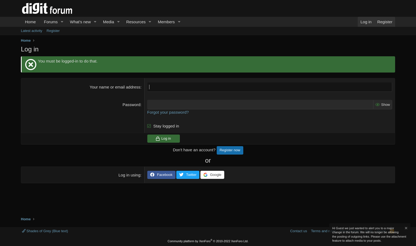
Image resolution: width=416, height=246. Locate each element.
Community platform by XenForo (208, 241)
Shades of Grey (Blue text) (45, 231)
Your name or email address (115, 87)
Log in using (129, 175)
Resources (136, 21)
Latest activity (31, 31)
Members (166, 21)
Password (131, 104)
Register (53, 31)
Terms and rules (323, 231)
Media (108, 21)
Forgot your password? (168, 112)
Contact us (298, 231)
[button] (62, 22)
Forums (51, 21)
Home (30, 21)
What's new (80, 21)
